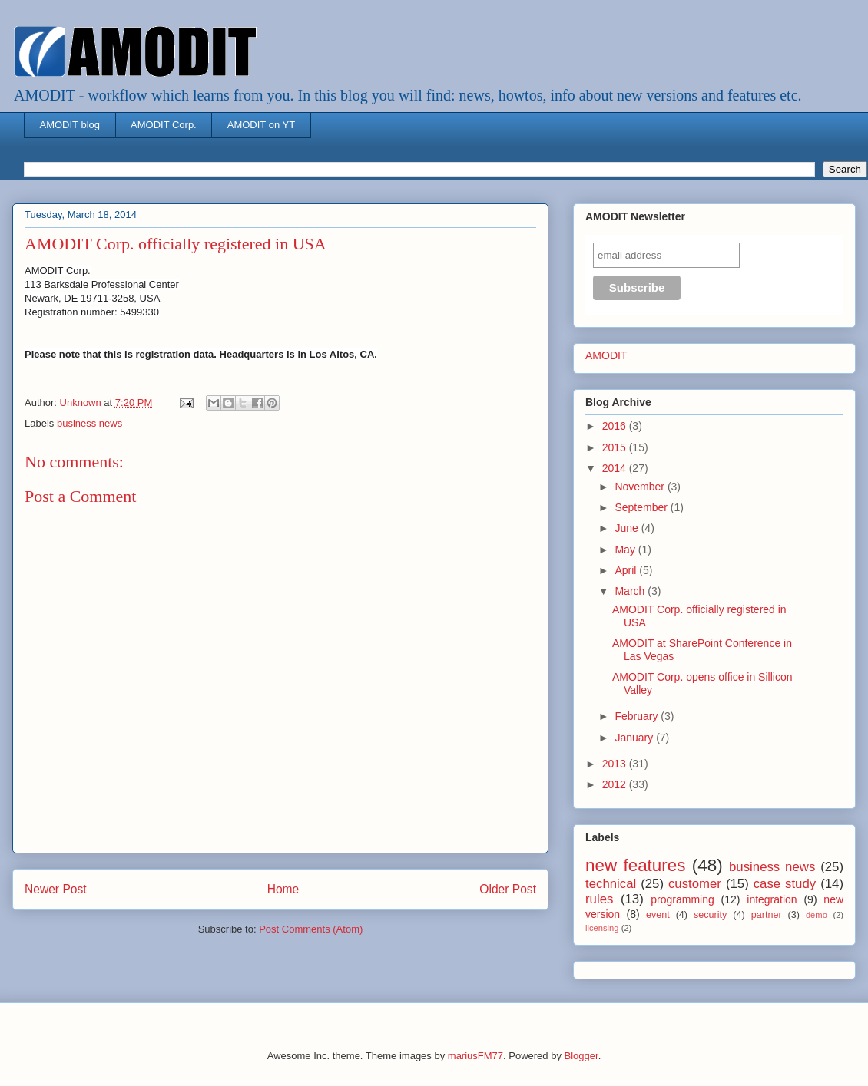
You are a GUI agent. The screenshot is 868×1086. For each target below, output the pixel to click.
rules (599, 899)
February (638, 716)
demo (816, 914)
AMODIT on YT (261, 124)
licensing (602, 928)
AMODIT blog (70, 124)
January (635, 737)
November (641, 486)
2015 (615, 447)
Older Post (507, 889)
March (631, 591)
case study (785, 883)
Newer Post (56, 889)
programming (682, 899)
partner (766, 914)
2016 (615, 426)
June (628, 528)
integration (772, 899)
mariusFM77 (475, 1055)
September (642, 507)
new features (635, 865)
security (710, 914)
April (627, 570)
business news (89, 423)
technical (610, 883)
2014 (615, 468)
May (626, 549)
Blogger (581, 1055)
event (658, 914)
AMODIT (606, 355)
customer (694, 883)
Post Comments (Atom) (311, 929)
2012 (615, 784)
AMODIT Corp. (164, 124)
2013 (615, 764)
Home (283, 889)
